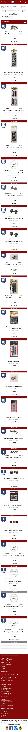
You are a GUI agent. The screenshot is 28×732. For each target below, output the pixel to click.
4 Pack (19, 149)
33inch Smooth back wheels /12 (13, 196)
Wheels (17, 36)
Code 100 (5, 74)
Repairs (3, 703)
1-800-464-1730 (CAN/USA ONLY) (10, 674)
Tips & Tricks (4, 689)
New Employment (5, 717)
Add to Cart (14, 83)
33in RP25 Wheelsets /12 (13, 298)
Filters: (3, 16)
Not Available (14, 591)
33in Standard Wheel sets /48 (13, 581)
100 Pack (16, 330)
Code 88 (10, 220)
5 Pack (9, 74)
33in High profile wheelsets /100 (13, 632)
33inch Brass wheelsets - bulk (13, 386)
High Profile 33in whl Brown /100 (13, 606)
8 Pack (13, 175)
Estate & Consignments (7, 705)
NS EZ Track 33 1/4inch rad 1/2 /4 (13, 110)
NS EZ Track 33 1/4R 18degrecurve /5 (13, 72)
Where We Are (5, 713)
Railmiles (3, 686)
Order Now (14, 44)
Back (7, 646)
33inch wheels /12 (13, 361)
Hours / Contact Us (6, 710)
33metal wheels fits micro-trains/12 (13, 478)
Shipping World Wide (6, 701)
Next (21, 646)
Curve (12, 74)
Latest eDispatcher (6, 688)
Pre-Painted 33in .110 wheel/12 (13, 264)
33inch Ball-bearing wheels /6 (13, 417)
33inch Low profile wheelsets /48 (13, 530)
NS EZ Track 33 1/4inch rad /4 (13, 147)
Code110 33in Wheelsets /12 (13, 34)
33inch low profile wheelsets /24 (13, 505)
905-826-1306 (4, 671)
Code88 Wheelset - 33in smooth (13, 218)
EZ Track (16, 74)
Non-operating (9, 175)
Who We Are (4, 711)
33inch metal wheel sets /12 (13, 458)
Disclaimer (3, 715)
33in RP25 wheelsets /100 (13, 328)
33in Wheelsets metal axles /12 (13, 438)
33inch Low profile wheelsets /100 (13, 556)
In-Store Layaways (6, 693)
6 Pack (10, 419)
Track (22, 74)
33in (7, 16)
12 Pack (10, 36)
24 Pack (10, 507)
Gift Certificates (5, 691)
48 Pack (10, 532)
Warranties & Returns (6, 695)
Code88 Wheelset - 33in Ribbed (13, 241)
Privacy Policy (4, 696)
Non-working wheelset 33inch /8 (13, 173)
